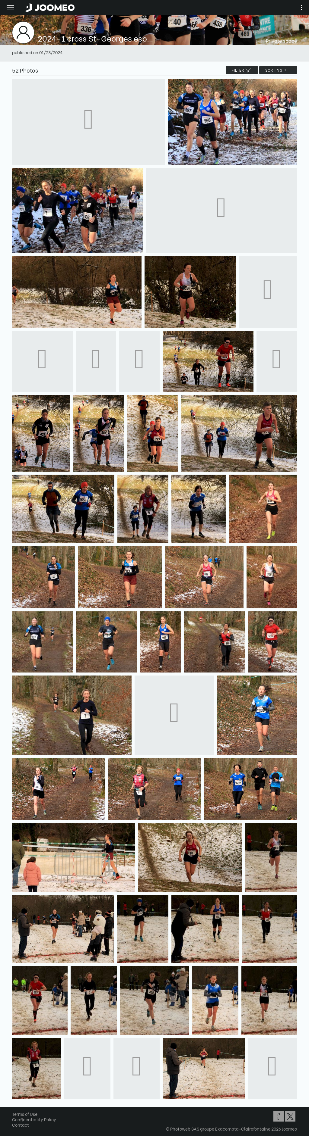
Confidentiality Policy (34, 1119)
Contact (20, 1125)
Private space (281, 40)
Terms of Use (24, 1114)
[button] (16, 1105)
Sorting (278, 70)
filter (242, 70)
